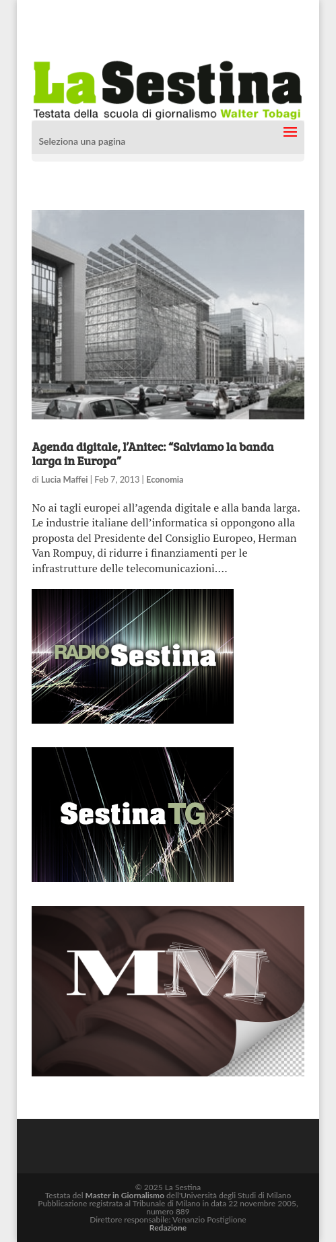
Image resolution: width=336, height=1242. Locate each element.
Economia (165, 479)
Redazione (168, 1227)
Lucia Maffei (64, 479)
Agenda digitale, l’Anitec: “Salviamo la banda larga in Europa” (152, 453)
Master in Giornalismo (125, 1195)
